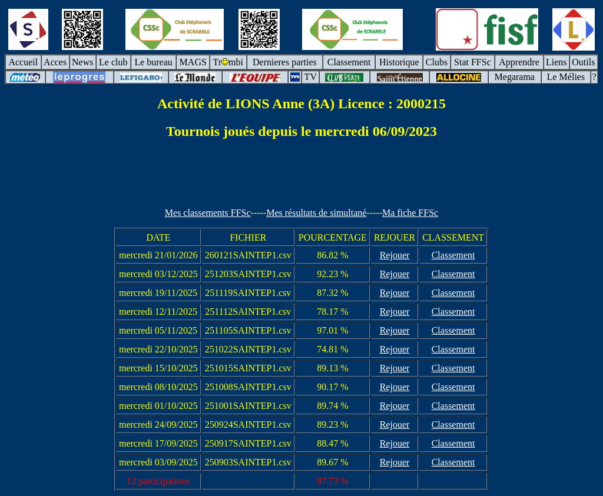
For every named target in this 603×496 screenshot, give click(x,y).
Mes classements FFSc (208, 213)
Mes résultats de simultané (316, 213)
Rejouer (395, 255)
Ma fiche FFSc (410, 213)
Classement (453, 255)
